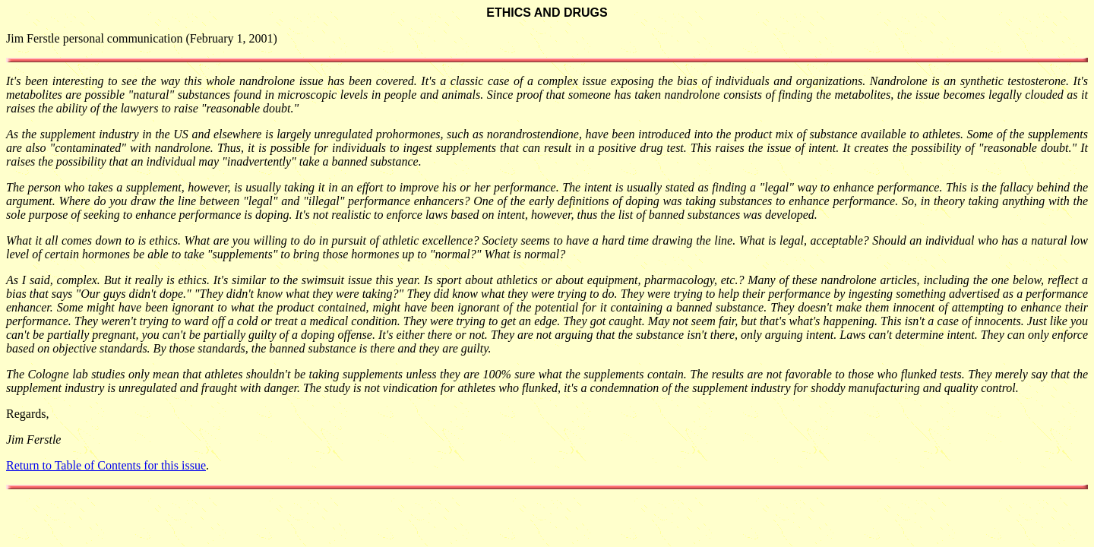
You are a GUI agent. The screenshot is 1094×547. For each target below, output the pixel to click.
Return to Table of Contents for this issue (106, 465)
